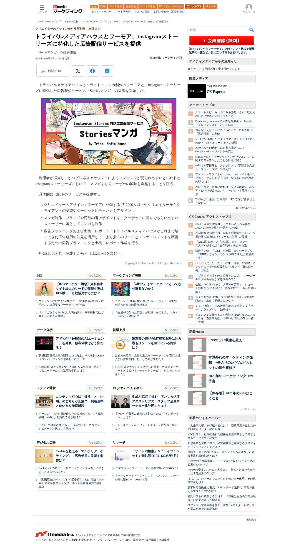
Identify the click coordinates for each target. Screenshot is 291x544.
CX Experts (216, 92)
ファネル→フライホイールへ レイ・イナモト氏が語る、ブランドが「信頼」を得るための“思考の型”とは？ (225, 178)
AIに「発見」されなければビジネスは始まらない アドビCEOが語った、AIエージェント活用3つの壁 (226, 190)
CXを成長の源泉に (217, 86)
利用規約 (251, 519)
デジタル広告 (46, 442)
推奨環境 (164, 540)
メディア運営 (46, 388)
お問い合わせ (87, 540)
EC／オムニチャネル (128, 388)
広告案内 (71, 540)
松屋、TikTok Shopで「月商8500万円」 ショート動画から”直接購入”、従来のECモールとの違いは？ (225, 288)
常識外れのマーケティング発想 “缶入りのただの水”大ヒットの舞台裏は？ (230, 362)
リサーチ (119, 442)
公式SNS (58, 540)
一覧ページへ (249, 409)
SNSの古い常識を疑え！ (227, 340)
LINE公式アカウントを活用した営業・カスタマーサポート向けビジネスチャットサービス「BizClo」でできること (147, 370)
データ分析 (45, 330)
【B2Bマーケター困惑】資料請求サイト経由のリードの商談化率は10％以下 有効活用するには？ (79, 288)
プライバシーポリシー (110, 540)
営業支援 (119, 330)
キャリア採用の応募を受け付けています (215, 68)
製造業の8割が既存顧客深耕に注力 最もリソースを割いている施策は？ (158, 343)
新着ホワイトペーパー (205, 418)
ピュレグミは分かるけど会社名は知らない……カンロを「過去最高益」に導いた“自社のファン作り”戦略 (225, 318)
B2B (40, 275)
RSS (128, 540)
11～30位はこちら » (246, 208)
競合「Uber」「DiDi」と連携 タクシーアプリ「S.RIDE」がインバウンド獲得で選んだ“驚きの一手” (224, 254)
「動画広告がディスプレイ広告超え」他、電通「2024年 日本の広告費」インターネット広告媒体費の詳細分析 (71, 483)
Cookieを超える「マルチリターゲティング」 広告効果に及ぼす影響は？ (79, 456)
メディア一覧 (43, 540)
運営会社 (138, 540)
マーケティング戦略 (127, 275)
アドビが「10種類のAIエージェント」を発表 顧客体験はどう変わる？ (80, 343)
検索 (251, 30)
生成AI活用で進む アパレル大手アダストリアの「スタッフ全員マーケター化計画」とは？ (156, 401)
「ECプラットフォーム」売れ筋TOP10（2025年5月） (147, 468)
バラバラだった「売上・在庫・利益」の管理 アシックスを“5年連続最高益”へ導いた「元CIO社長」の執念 (225, 267)
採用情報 (151, 540)
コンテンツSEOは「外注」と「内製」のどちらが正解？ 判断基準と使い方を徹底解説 (79, 401)
